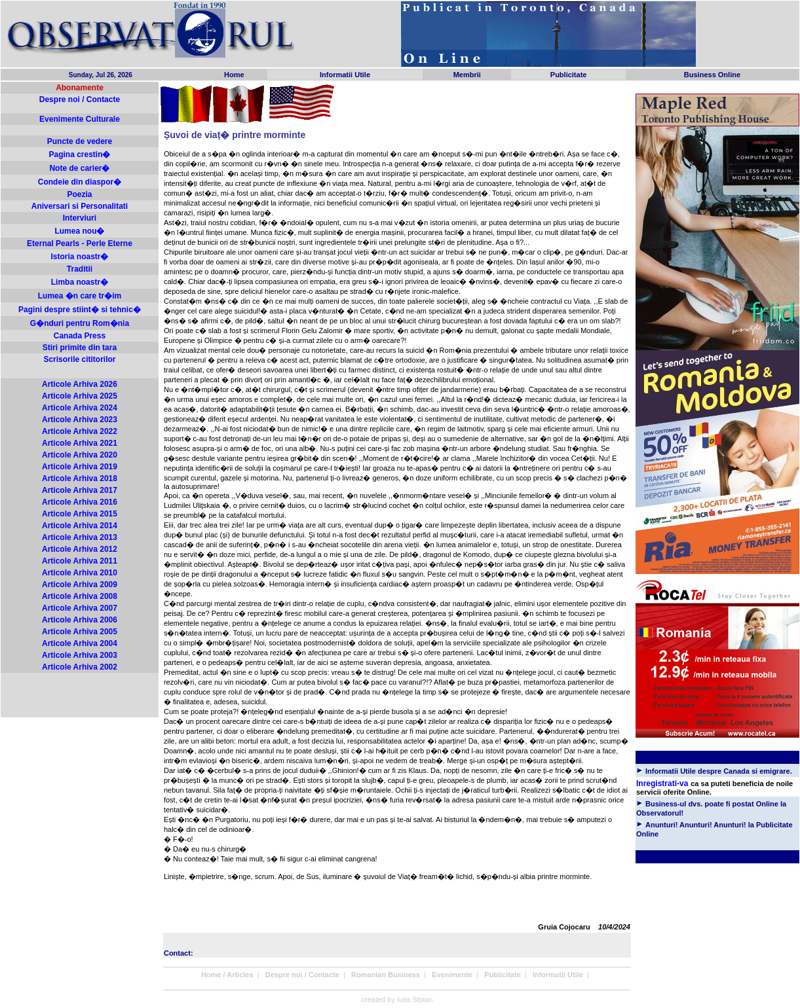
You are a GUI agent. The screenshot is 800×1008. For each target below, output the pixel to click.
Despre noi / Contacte (79, 99)
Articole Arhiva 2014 (79, 525)
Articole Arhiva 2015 (79, 513)
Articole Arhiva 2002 (79, 667)
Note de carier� (79, 168)
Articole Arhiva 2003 (79, 655)
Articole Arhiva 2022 (79, 431)
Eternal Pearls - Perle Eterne (79, 243)
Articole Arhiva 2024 (79, 407)
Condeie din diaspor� (79, 182)
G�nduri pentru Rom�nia (79, 323)
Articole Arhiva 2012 (79, 549)
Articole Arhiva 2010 (79, 572)
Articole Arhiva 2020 (79, 454)
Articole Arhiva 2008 (79, 596)
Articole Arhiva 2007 (79, 608)
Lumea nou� (79, 231)
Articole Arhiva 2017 (79, 490)
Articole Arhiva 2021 (79, 443)
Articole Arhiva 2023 (79, 419)
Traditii (79, 269)
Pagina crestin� (79, 154)
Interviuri (79, 218)
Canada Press (79, 335)
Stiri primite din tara (80, 347)
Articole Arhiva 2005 (79, 631)
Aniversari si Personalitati (79, 206)
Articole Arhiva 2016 (79, 502)
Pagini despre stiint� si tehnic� (79, 309)
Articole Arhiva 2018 (79, 478)
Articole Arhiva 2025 (79, 396)
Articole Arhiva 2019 (79, 466)
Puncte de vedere (79, 141)
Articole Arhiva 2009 (79, 584)
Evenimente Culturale (79, 119)
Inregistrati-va (662, 783)
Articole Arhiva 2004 (79, 643)
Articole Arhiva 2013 (79, 537)
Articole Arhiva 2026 (79, 384)
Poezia (79, 194)
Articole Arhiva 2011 (79, 561)
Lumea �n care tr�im (79, 295)
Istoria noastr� (79, 256)
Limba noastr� (79, 282)
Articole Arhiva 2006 (79, 619)
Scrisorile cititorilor (79, 359)
